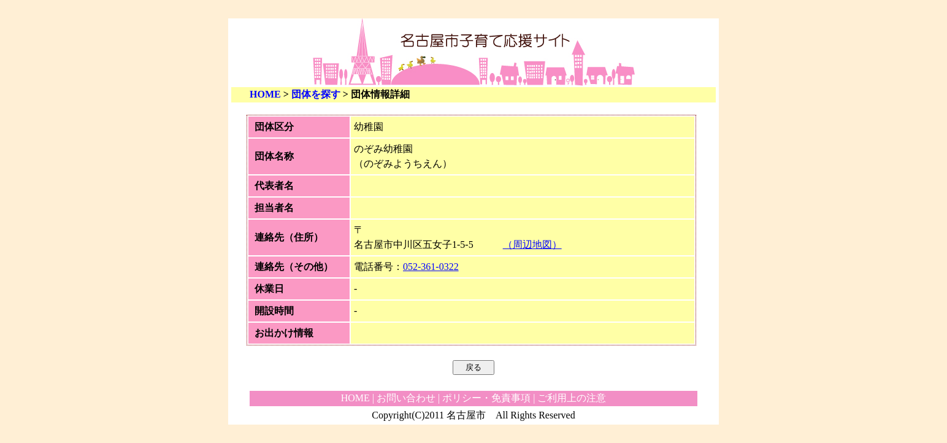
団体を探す (315, 94)
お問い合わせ (406, 398)
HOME (265, 94)
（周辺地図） (532, 244)
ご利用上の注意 (571, 398)
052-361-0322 (431, 266)
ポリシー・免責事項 (486, 398)
